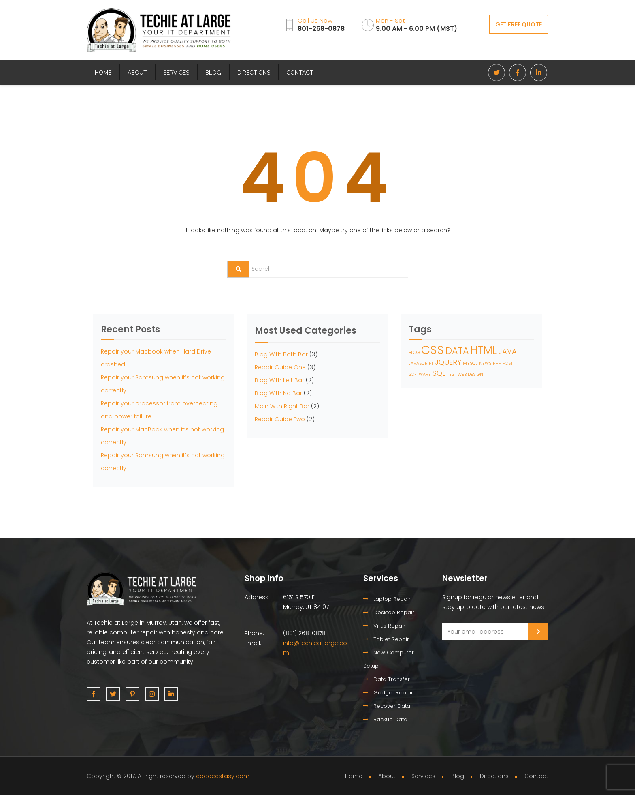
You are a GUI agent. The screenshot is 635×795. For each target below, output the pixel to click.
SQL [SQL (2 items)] (439, 373)
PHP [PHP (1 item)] (497, 363)
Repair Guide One (280, 367)
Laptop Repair (387, 599)
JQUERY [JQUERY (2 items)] (448, 362)
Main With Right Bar (282, 406)
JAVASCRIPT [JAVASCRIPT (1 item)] (421, 363)
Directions (253, 72)
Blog (213, 72)
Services (176, 72)
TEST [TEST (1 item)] (451, 374)
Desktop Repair (388, 612)
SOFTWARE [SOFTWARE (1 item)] (420, 374)
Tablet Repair (386, 639)
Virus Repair (384, 626)
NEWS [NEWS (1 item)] (485, 363)
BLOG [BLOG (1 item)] (414, 352)
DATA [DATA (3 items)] (457, 351)
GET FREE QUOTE (518, 24)
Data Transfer (386, 679)
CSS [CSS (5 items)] (432, 349)
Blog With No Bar (278, 393)
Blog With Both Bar (281, 354)
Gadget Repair (388, 692)
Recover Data (386, 706)
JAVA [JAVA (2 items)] (508, 351)
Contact (299, 72)
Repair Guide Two (280, 419)
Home (103, 72)
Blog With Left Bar (279, 380)
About (137, 72)
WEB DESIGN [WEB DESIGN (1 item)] (470, 374)
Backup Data (385, 719)
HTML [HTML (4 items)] (484, 350)
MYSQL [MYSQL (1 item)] (470, 363)
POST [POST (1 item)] (508, 363)
